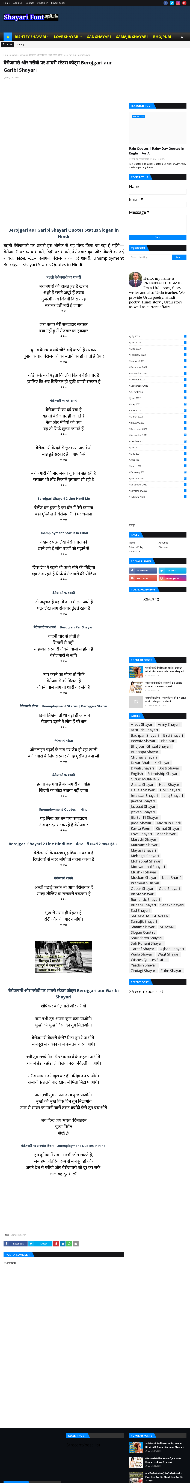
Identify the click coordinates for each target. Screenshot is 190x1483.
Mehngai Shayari (145, 856)
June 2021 (158, 447)
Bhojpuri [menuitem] (162, 36)
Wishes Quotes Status (149, 959)
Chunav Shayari (144, 757)
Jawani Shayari (143, 801)
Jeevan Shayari (143, 812)
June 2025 (158, 342)
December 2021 (158, 429)
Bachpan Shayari (145, 735)
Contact (30, 2)
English (137, 773)
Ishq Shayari (172, 795)
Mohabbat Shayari (146, 861)
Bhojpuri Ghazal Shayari (151, 746)
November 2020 (158, 490)
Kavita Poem (141, 828)
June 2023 (158, 348)
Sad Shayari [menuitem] (99, 36)
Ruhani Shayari (143, 905)
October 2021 (158, 441)
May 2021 (158, 453)
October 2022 (158, 379)
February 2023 (158, 354)
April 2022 (158, 410)
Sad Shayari (140, 910)
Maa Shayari (166, 834)
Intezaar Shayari (144, 795)
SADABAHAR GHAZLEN (149, 916)
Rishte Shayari (143, 894)
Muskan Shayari (144, 877)
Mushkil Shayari (144, 872)
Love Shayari (141, 834)
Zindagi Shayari (143, 970)
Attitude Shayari (144, 730)
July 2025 (158, 336)
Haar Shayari (169, 784)
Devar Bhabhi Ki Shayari (151, 762)
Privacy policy (58, 2)
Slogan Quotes (143, 932)
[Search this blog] (150, 257)
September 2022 (158, 385)
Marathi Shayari (144, 839)
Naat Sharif (171, 877)
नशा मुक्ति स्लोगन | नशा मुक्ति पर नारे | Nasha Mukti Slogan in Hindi (165, 699)
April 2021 (158, 459)
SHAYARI (167, 927)
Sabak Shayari (172, 905)
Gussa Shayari (143, 784)
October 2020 (158, 497)
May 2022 (158, 404)
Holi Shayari (170, 790)
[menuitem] (8, 36)
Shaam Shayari (143, 927)
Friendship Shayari (163, 773)
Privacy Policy (136, 547)
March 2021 (158, 466)
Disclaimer (42, 2)
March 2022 (158, 416)
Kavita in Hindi (169, 823)
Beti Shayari (173, 735)
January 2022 (158, 422)
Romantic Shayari (145, 899)
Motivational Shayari (148, 866)
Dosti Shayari (169, 768)
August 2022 (158, 391)
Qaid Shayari (169, 888)
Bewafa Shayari (143, 741)
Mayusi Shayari (143, 850)
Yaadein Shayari (144, 965)
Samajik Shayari (19, 54)
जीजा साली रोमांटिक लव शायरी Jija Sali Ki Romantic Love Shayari (163, 684)
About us (17, 2)
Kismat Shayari (168, 828)
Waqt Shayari (169, 954)
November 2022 (158, 373)
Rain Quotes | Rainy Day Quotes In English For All (156, 150)
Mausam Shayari (145, 845)
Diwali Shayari (142, 768)
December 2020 (158, 484)
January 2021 (158, 478)
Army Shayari (169, 724)
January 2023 (158, 361)
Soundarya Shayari (146, 938)
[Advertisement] (64, 125)
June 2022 (158, 398)
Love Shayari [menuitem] (67, 36)
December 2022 (158, 367)
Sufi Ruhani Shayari (147, 943)
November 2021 (158, 435)
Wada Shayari (142, 954)
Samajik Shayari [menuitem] (132, 36)
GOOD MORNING (145, 779)
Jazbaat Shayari (143, 806)
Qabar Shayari (143, 888)
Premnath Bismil (145, 883)
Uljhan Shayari (172, 949)
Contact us (134, 551)
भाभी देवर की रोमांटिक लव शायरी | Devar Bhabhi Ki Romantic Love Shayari (164, 669)
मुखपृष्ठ (132, 525)
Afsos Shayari (142, 724)
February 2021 (158, 472)
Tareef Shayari (143, 949)
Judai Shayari (141, 823)
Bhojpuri (168, 741)
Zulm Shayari (171, 970)
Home (7, 2)
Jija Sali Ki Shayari (145, 817)
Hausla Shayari (143, 790)
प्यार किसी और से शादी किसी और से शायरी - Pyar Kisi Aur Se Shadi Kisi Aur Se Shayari (164, 1477)
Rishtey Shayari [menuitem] (30, 36)
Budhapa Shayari (145, 752)
